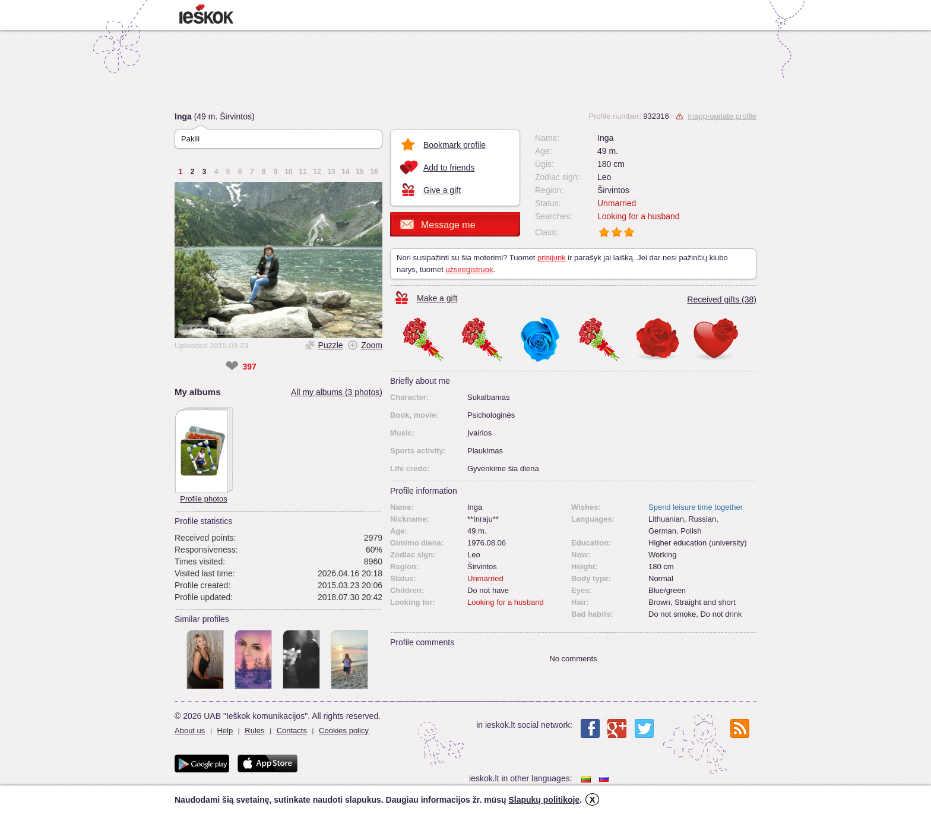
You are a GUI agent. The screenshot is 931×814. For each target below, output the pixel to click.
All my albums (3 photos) (336, 392)
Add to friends (448, 167)
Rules (254, 730)
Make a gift (437, 298)
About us (190, 730)
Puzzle (330, 345)
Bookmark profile (454, 145)
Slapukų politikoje (544, 799)
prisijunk (551, 257)
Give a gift (442, 190)
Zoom (371, 345)
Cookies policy (344, 730)
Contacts (292, 730)
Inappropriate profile (722, 116)
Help (225, 730)
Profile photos (203, 498)
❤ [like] (232, 367)
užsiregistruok (469, 269)
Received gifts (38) (721, 299)
